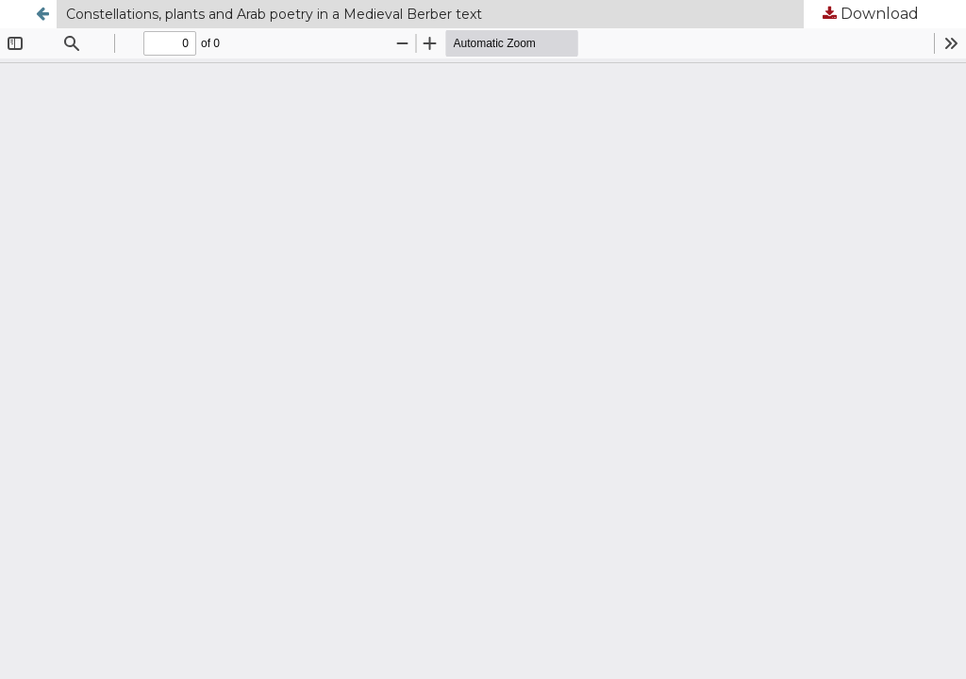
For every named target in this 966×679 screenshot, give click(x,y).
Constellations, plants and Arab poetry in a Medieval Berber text (274, 14)
